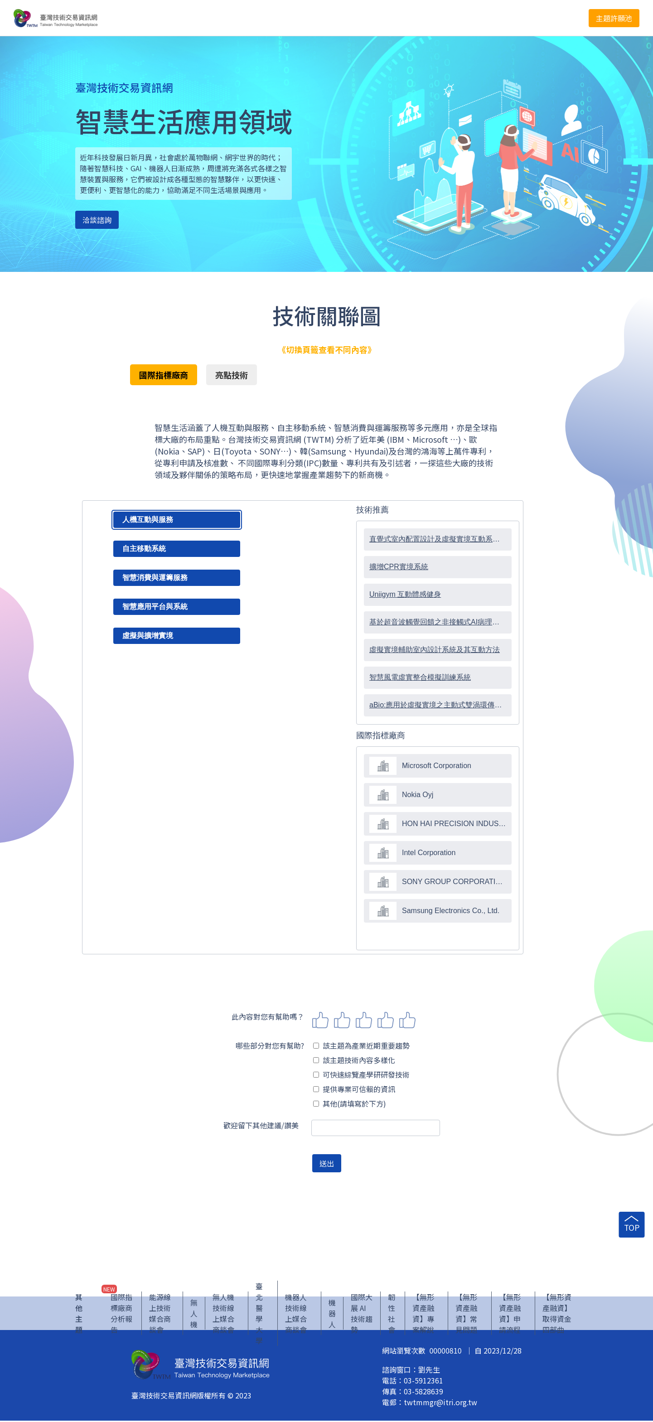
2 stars (342, 1020)
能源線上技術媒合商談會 (160, 1314)
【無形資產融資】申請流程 (510, 1314)
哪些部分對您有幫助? (270, 1045)
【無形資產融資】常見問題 (466, 1314)
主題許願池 (614, 18)
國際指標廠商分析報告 (121, 1314)
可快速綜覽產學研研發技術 (361, 1074)
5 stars (407, 1020)
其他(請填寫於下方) (349, 1103)
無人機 (194, 1314)
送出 (326, 1163)
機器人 (332, 1314)
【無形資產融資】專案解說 (423, 1314)
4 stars (386, 1020)
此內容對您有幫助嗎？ (268, 1016)
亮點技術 (231, 375)
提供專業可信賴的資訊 (354, 1088)
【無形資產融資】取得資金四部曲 (556, 1314)
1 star (320, 1020)
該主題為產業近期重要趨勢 (361, 1045)
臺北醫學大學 (259, 1314)
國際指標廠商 (163, 375)
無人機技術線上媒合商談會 (223, 1314)
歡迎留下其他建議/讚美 (261, 1125)
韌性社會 (391, 1314)
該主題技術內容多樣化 (354, 1059)
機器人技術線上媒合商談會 (296, 1314)
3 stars (364, 1020)
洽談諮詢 (96, 219)
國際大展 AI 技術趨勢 (361, 1314)
